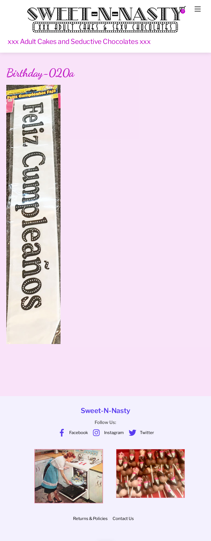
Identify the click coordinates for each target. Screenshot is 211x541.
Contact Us (123, 518)
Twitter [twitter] (140, 432)
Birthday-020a (40, 73)
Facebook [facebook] (71, 432)
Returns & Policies (90, 518)
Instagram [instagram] (107, 432)
